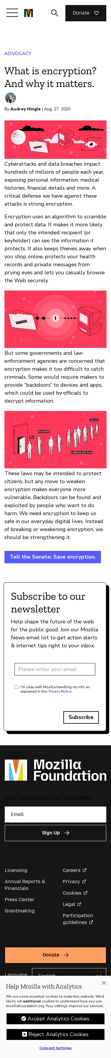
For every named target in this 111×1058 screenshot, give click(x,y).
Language (16, 975)
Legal (69, 904)
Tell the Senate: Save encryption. (53, 556)
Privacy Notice (60, 691)
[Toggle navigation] (12, 12)
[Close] (103, 982)
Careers (72, 870)
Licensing (16, 870)
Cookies (72, 893)
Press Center (19, 899)
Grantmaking (20, 911)
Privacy (71, 881)
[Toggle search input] (55, 13)
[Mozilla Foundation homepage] (28, 13)
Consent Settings (55, 1048)
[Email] (55, 814)
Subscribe (81, 717)
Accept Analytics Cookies (58, 1018)
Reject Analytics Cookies (58, 1034)
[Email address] (55, 669)
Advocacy (17, 53)
